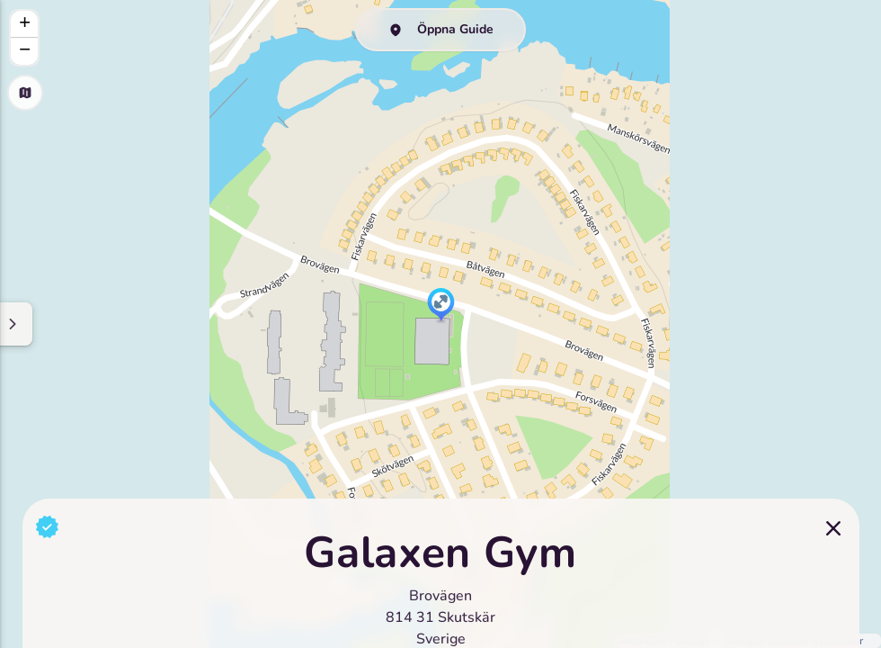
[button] (441, 306)
